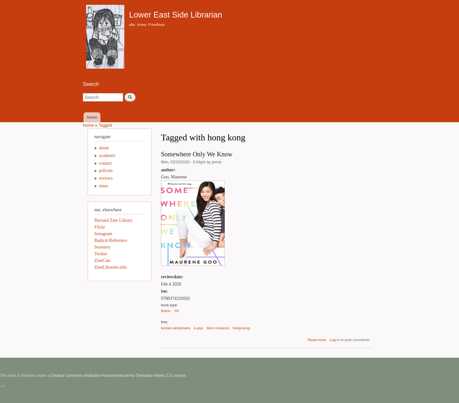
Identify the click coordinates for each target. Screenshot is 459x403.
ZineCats (102, 260)
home (92, 117)
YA (176, 311)
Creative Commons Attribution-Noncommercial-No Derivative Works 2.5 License (118, 375)
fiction (166, 311)
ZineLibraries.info (110, 267)
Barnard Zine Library (113, 220)
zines (103, 185)
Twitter (100, 253)
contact (105, 163)
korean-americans (175, 328)
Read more (317, 340)
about (104, 148)
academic (107, 155)
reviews (106, 178)
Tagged (105, 125)
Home (88, 125)
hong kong (241, 328)
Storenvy (102, 247)
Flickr (99, 227)
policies (106, 170)
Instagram (103, 233)
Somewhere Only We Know (196, 154)
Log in (334, 340)
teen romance (218, 328)
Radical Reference (110, 240)
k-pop (198, 328)
